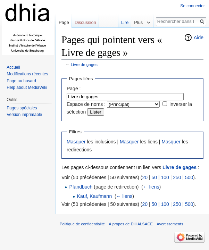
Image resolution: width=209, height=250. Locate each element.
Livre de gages (84, 64)
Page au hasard (21, 80)
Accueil (13, 67)
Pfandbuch (80, 187)
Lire (122, 22)
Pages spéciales (22, 108)
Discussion (85, 22)
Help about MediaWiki (27, 87)
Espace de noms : (86, 104)
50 (154, 177)
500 (189, 177)
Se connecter (192, 5)
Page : (74, 88)
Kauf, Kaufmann (94, 196)
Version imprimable (24, 114)
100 (165, 177)
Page (64, 22)
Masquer (76, 141)
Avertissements (170, 224)
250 (177, 177)
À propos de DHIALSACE (131, 224)
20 (145, 177)
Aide (198, 37)
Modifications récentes (27, 74)
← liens (151, 187)
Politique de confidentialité (82, 224)
